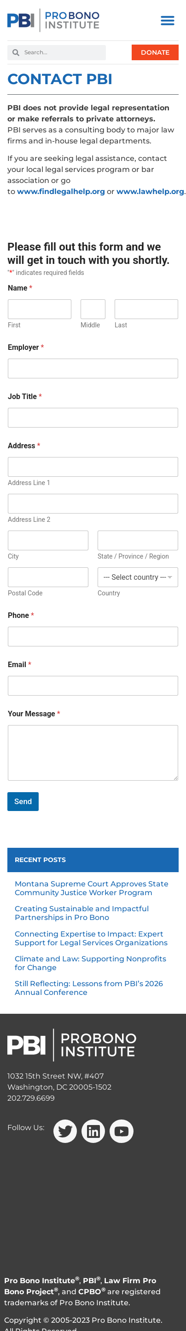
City (13, 556)
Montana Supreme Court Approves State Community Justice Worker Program (92, 888)
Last (121, 325)
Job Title (25, 396)
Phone (21, 615)
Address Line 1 (29, 482)
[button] (168, 20)
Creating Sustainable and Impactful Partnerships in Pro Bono (82, 913)
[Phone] (93, 636)
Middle (90, 325)
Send (23, 801)
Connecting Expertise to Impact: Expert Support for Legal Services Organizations (91, 938)
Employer (26, 347)
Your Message (34, 713)
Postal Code (25, 593)
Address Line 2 (29, 519)
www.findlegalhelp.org (61, 191)
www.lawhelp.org (150, 191)
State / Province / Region (133, 556)
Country (109, 593)
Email (19, 664)
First (14, 325)
